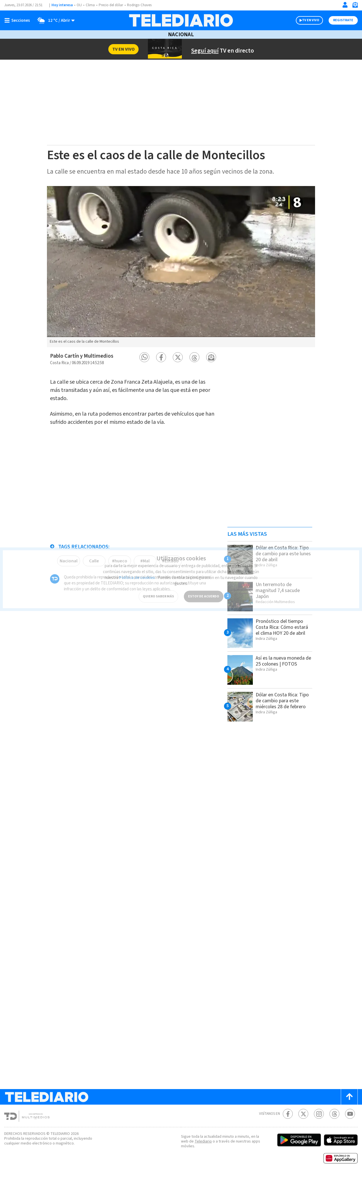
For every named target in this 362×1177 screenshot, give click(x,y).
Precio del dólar (111, 5)
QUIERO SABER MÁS (158, 591)
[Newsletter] (355, 6)
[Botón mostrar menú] (18, 20)
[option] (181, 266)
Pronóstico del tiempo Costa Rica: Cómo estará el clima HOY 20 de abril (282, 627)
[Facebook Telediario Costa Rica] (288, 1114)
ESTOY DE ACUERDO (203, 591)
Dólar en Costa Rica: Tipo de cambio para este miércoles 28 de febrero (282, 700)
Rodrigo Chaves (139, 5)
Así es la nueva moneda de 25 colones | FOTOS (283, 661)
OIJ (79, 5)
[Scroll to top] (349, 1097)
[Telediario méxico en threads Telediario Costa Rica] (334, 1114)
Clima (90, 5)
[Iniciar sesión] (345, 5)
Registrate (343, 20)
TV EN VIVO (310, 20)
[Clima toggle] (54, 20)
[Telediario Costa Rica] (181, 20)
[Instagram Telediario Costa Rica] (319, 1114)
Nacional (181, 34)
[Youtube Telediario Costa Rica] (350, 1114)
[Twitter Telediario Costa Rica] (303, 1114)
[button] (144, 357)
